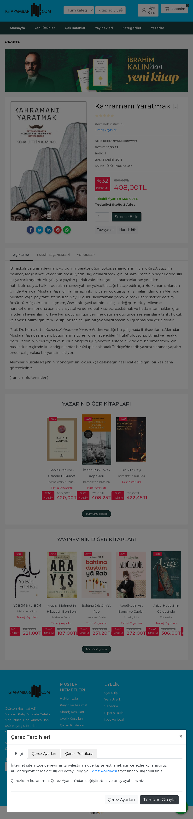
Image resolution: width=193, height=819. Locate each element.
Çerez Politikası (103, 771)
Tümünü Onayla (159, 799)
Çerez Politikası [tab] (79, 753)
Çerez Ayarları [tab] (44, 753)
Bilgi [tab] (19, 753)
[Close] (180, 736)
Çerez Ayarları (121, 799)
